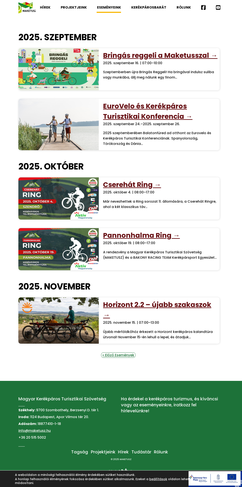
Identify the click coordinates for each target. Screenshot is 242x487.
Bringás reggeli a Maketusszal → (160, 55)
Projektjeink (74, 7)
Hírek (45, 7)
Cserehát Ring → (132, 184)
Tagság (79, 452)
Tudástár (141, 452)
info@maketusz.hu (34, 430)
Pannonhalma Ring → (141, 235)
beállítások (158, 479)
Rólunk (184, 7)
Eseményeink (109, 9)
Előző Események (118, 355)
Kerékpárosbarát (148, 7)
